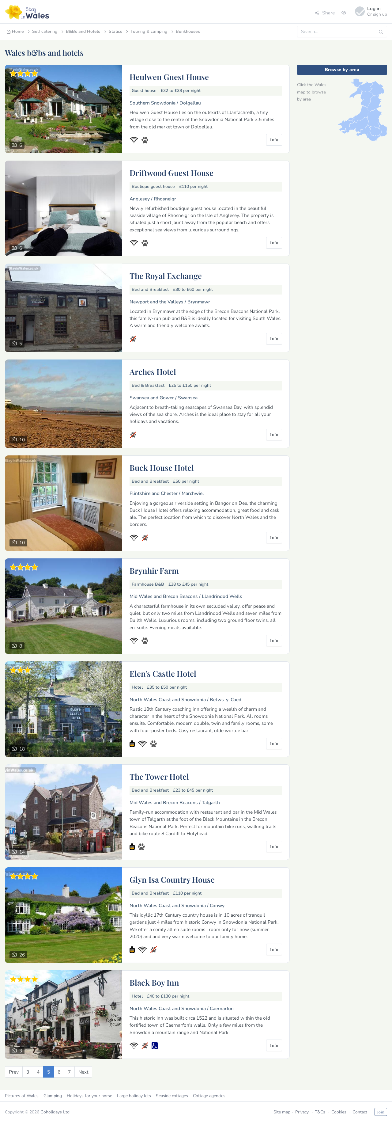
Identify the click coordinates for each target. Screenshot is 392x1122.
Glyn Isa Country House (172, 879)
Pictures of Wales (22, 1096)
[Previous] (14, 1072)
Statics (112, 31)
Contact (359, 1112)
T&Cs (320, 1112)
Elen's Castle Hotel (163, 673)
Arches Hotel (153, 371)
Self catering (42, 31)
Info (274, 139)
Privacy (302, 1112)
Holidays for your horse (89, 1096)
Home (15, 31)
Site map (281, 1112)
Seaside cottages (172, 1096)
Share (325, 13)
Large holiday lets (134, 1096)
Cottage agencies (209, 1096)
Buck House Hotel (162, 467)
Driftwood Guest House (171, 172)
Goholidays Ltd (55, 1112)
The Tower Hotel (159, 776)
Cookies (338, 1112)
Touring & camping (146, 31)
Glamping (52, 1096)
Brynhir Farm (154, 570)
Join (380, 1111)
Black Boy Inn (154, 982)
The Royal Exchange (166, 275)
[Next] (83, 1072)
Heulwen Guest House (169, 76)
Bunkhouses (185, 31)
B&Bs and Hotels (80, 31)
